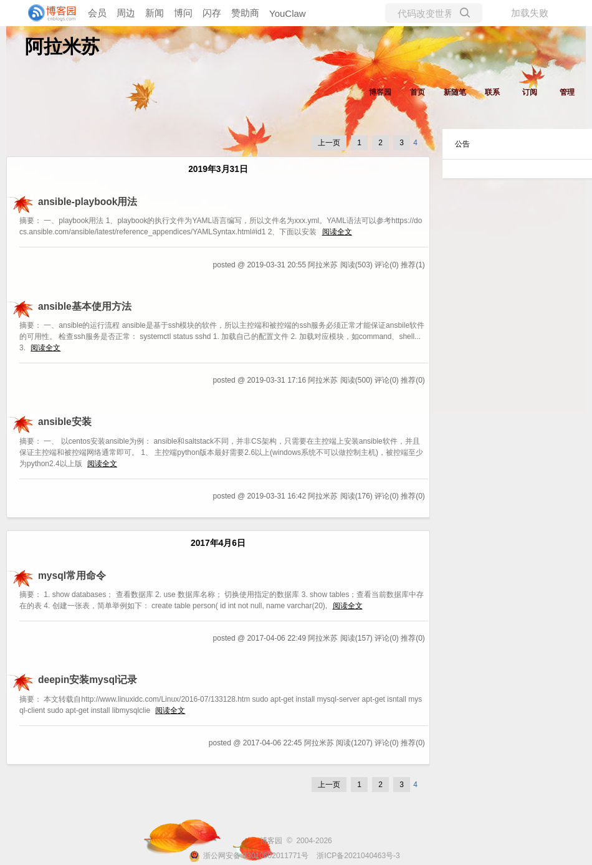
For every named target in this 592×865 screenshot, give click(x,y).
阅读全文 (337, 231)
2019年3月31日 (218, 169)
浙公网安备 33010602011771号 (248, 855)
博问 (183, 12)
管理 (567, 92)
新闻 (154, 12)
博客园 (380, 92)
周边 (126, 12)
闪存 (212, 12)
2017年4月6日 (218, 543)
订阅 (529, 92)
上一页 (329, 142)
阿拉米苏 (62, 46)
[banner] (50, 13)
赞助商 (245, 12)
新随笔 (455, 92)
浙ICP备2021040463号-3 (358, 855)
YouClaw (287, 13)
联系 (492, 92)
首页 (417, 92)
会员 (97, 12)
